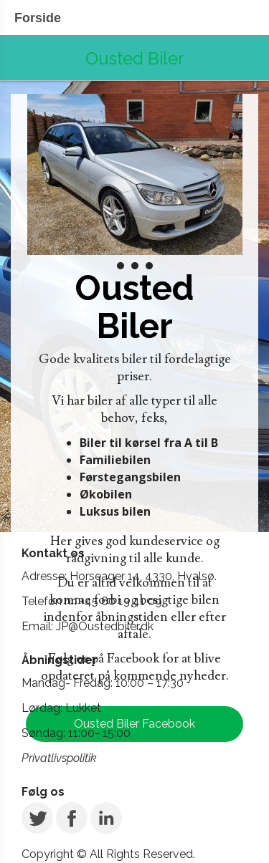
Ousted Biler (134, 58)
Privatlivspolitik (59, 758)
